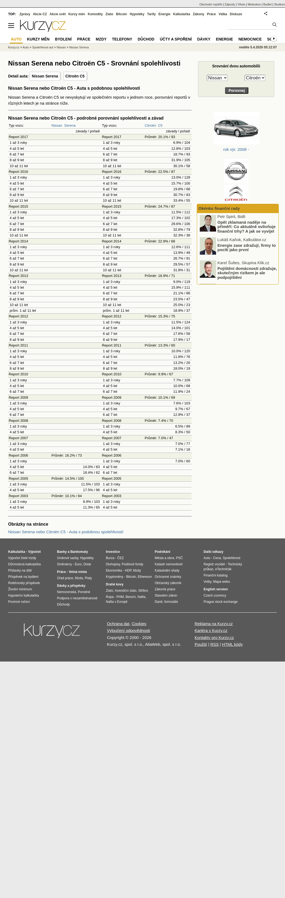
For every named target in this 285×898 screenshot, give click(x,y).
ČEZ (120, 558)
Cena (217, 558)
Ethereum (145, 577)
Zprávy (25, 14)
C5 (160, 125)
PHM (120, 597)
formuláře (171, 602)
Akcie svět (58, 14)
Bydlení (63, 39)
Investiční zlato (125, 591)
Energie (164, 14)
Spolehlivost (231, 558)
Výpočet (34, 552)
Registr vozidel (214, 564)
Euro (78, 564)
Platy (88, 578)
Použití (201, 644)
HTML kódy (232, 644)
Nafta (141, 597)
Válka (222, 14)
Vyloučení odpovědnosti (128, 630)
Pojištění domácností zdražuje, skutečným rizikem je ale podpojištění (247, 274)
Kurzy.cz (13, 47)
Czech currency (215, 595)
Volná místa (78, 572)
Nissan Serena (45, 76)
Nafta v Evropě (116, 602)
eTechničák (223, 569)
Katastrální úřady (167, 570)
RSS (214, 644)
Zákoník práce (165, 589)
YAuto (241, 4)
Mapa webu (221, 582)
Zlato (109, 14)
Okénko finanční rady (219, 208)
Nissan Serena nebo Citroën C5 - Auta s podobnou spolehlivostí (65, 531)
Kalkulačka (181, 14)
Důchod (146, 39)
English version (216, 589)
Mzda (79, 578)
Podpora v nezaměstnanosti (77, 598)
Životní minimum (20, 589)
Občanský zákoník (168, 583)
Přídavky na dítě (20, 570)
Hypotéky (137, 14)
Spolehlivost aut (42, 47)
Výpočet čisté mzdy (22, 558)
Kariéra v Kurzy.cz (211, 630)
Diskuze (236, 14)
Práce (211, 14)
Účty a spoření (176, 39)
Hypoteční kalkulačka (23, 595)
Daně (159, 602)
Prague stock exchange (220, 602)
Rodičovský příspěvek (24, 583)
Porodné (84, 592)
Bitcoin (121, 14)
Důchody (63, 604)
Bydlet (267, 4)
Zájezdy (229, 4)
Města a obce (164, 558)
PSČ (179, 558)
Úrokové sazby (67, 558)
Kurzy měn (76, 14)
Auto (26, 47)
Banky (62, 552)
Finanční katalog (215, 575)
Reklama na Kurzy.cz (214, 623)
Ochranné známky (168, 577)
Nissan (57, 125)
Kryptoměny (114, 577)
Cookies (139, 623)
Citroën (150, 125)
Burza (110, 558)
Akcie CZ (40, 14)
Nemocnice (250, 39)
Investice (113, 552)
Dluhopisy (113, 564)
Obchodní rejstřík (210, 4)
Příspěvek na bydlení (23, 577)
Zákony (198, 14)
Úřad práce (65, 578)
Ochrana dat (118, 623)
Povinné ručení (19, 602)
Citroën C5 (75, 76)
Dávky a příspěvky (71, 586)
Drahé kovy (114, 584)
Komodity (95, 14)
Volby (207, 582)
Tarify (151, 14)
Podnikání (162, 552)
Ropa (110, 597)
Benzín (131, 597)
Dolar (87, 564)
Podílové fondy (132, 564)
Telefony (122, 39)
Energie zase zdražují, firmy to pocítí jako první (246, 249)
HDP (128, 570)
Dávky (203, 39)
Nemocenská (66, 592)
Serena (70, 125)
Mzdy (101, 39)
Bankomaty (79, 552)
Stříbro (143, 591)
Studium (279, 4)
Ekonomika (114, 570)
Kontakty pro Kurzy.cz (214, 637)
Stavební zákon (166, 595)
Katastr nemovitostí (169, 564)
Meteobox (254, 4)
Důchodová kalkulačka (24, 564)
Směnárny (64, 564)
